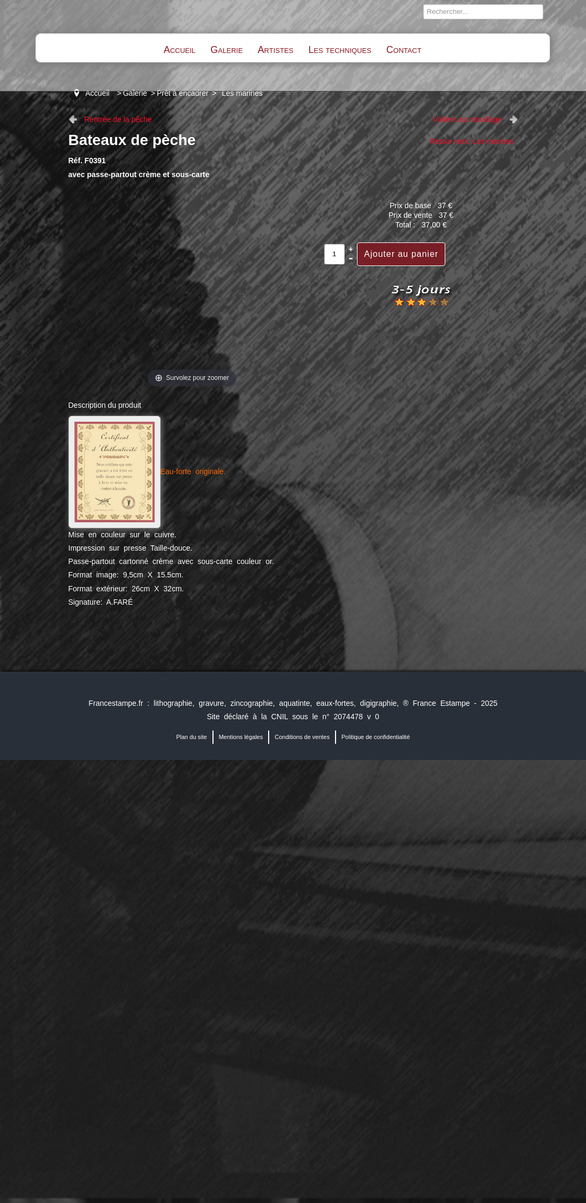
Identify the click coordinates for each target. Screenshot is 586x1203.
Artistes (276, 49)
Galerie (226, 49)
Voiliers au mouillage (467, 119)
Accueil (180, 49)
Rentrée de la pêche (118, 119)
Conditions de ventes (302, 737)
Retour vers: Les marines (471, 141)
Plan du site (191, 737)
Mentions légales (241, 737)
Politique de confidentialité (375, 737)
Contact (403, 49)
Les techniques (339, 49)
